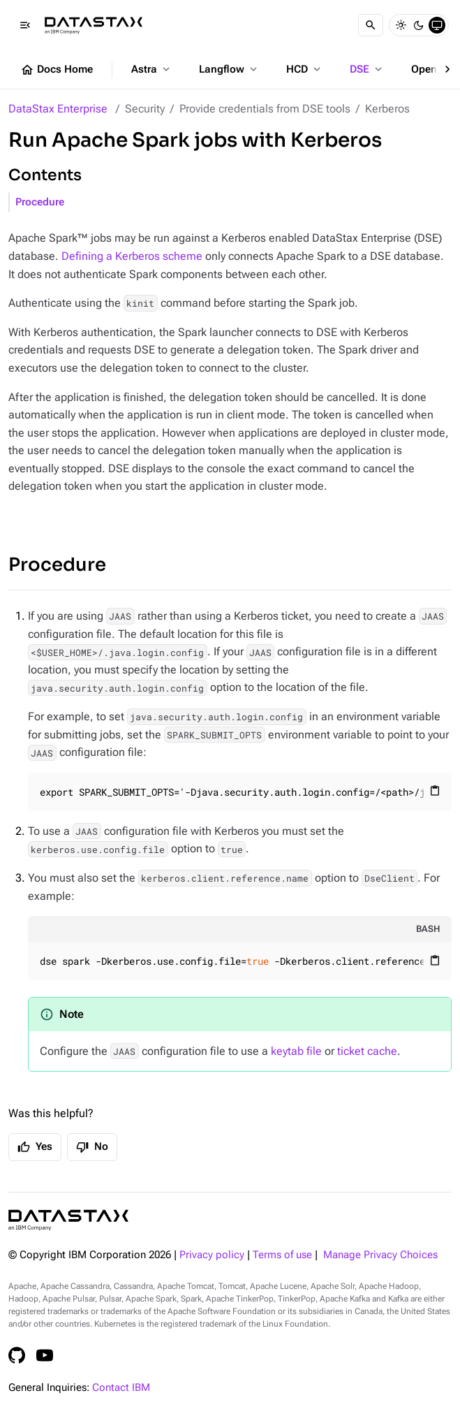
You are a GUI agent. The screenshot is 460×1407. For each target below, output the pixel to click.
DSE (367, 69)
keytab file (296, 1051)
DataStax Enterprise (57, 108)
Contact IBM (121, 1388)
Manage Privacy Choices (380, 1255)
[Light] (400, 25)
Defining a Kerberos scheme (131, 256)
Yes (34, 1147)
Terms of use (282, 1255)
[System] (437, 25)
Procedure (39, 202)
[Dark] (418, 25)
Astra (151, 69)
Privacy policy (211, 1255)
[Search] (370, 25)
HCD (304, 69)
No (92, 1147)
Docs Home (56, 70)
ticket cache (367, 1051)
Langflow (229, 69)
